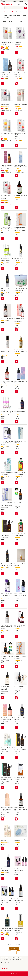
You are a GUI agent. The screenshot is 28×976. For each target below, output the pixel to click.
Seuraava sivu (14, 948)
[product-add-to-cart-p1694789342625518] (16, 757)
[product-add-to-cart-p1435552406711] (2, 268)
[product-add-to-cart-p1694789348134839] (16, 543)
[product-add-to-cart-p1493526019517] (2, 482)
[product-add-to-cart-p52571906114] (16, 361)
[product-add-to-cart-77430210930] (16, 787)
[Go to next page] (18, 952)
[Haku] (25, 8)
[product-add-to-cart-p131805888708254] (2, 298)
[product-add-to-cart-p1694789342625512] (2, 787)
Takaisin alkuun (6, 963)
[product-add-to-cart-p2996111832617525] (2, 878)
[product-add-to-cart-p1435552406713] (16, 298)
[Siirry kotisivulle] (6, 4)
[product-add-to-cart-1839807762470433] (2, 361)
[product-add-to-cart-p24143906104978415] (2, 145)
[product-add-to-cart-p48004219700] (2, 605)
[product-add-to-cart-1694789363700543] (16, 145)
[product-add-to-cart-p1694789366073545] (2, 908)
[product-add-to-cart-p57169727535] (16, 83)
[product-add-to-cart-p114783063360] (2, 113)
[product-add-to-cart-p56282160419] (16, 175)
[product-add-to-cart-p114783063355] (16, 113)
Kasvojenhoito (11, 11)
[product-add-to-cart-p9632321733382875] (2, 848)
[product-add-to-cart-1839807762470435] (2, 636)
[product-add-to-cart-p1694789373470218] (2, 818)
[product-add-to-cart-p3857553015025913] (16, 238)
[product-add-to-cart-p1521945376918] (16, 452)
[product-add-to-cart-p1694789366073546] (16, 878)
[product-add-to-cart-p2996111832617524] (16, 421)
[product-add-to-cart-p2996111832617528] (16, 727)
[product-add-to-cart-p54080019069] (2, 175)
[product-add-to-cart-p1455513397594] (16, 666)
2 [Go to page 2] (15, 952)
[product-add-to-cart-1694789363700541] (16, 52)
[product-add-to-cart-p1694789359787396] (2, 697)
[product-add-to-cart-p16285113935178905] (16, 848)
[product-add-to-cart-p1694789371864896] (16, 908)
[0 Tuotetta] (26, 4)
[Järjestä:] (22, 21)
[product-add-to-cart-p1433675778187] (16, 329)
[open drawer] (2, 8)
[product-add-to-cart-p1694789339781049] (2, 938)
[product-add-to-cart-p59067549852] (16, 605)
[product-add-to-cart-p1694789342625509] (2, 543)
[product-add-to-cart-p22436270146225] (2, 207)
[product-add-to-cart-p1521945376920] (2, 391)
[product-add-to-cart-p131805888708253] (16, 268)
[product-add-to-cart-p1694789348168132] (2, 666)
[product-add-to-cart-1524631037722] (2, 52)
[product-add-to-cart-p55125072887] (16, 391)
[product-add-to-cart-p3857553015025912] (2, 513)
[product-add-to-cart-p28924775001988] (16, 636)
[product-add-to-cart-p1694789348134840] (16, 482)
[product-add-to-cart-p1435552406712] (2, 421)
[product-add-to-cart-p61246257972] (2, 573)
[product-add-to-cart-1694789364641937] (2, 83)
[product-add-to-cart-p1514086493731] (2, 329)
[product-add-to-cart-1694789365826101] (16, 818)
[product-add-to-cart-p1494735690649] (2, 238)
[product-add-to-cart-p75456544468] (16, 573)
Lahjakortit (4, 969)
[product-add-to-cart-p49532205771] (2, 757)
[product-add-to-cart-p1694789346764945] (16, 207)
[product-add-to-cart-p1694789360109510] (16, 938)
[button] (19, 4)
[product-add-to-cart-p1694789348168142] (16, 697)
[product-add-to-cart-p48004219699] (2, 452)
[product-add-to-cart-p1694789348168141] (16, 513)
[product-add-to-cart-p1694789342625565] (2, 727)
